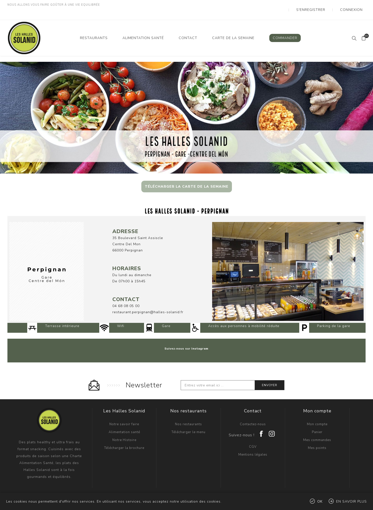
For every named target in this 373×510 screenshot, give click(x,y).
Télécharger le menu (188, 422)
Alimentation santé (124, 422)
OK (320, 501)
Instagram (199, 339)
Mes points (317, 438)
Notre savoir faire (124, 414)
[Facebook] (262, 422)
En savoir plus (351, 501)
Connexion (355, 5)
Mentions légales (252, 445)
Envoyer (269, 375)
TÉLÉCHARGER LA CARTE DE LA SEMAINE (186, 176)
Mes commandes (317, 430)
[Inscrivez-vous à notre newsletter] (218, 375)
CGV (253, 437)
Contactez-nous (253, 414)
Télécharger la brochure (124, 438)
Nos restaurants (188, 414)
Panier (317, 422)
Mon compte (317, 414)
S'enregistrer (323, 5)
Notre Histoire (124, 430)
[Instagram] (272, 422)
